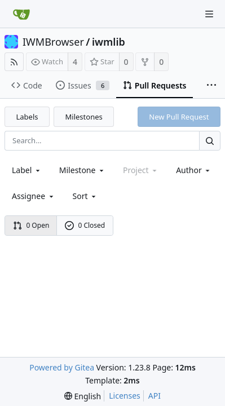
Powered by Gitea (61, 367)
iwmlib (108, 41)
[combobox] (27, 170)
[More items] (211, 85)
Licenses (124, 395)
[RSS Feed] (14, 61)
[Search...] (209, 141)
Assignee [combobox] (33, 196)
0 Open (31, 225)
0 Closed (85, 225)
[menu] (85, 196)
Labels (27, 117)
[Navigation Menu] (209, 14)
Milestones (84, 117)
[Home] (21, 14)
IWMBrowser (53, 41)
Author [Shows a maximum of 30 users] (193, 170)
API (154, 395)
